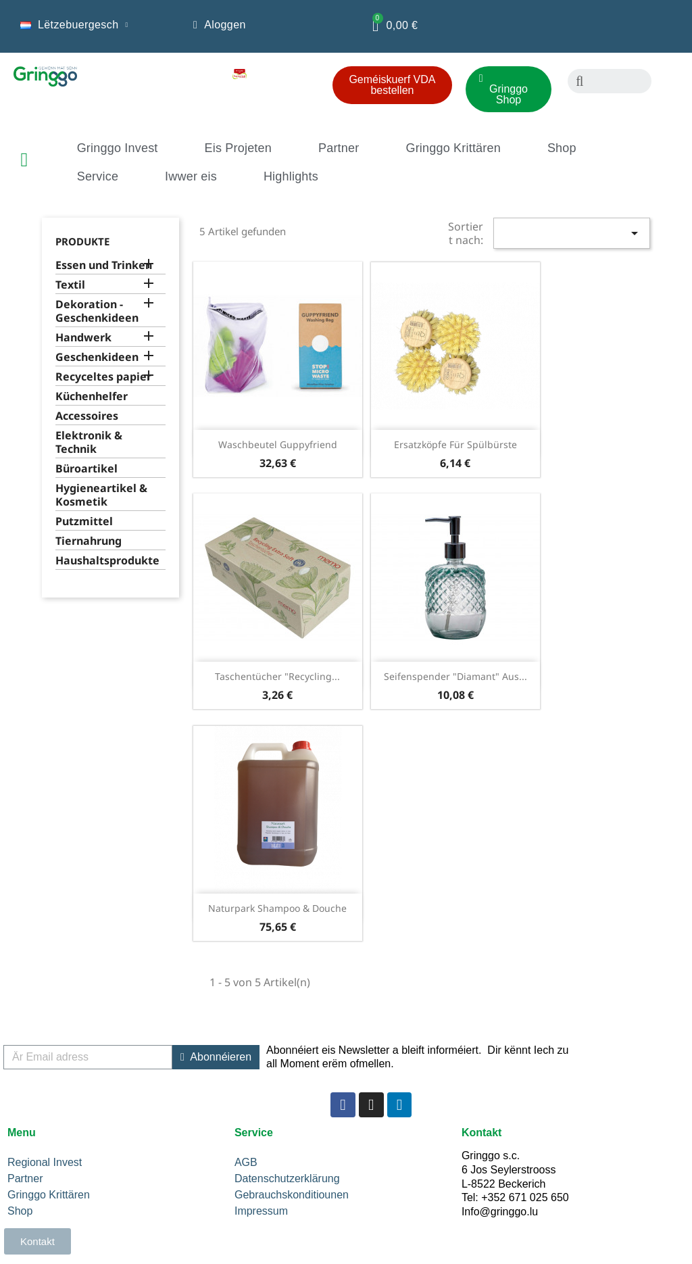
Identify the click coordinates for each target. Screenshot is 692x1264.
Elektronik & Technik (88, 442)
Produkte (82, 241)
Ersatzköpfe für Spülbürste (455, 444)
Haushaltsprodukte (107, 561)
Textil (70, 285)
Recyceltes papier (103, 377)
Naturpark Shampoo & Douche (277, 908)
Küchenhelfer (91, 396)
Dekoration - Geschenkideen (97, 311)
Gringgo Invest (117, 148)
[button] (392, 85)
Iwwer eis (191, 176)
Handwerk (83, 338)
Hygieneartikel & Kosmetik (101, 495)
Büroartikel (86, 469)
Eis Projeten (238, 148)
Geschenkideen (97, 357)
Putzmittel (84, 521)
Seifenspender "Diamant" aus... (455, 676)
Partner (338, 148)
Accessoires (86, 416)
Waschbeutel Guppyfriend (277, 444)
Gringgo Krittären (452, 148)
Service (97, 176)
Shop (561, 148)
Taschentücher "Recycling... (277, 676)
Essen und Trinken (103, 265)
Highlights (291, 176)
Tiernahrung (88, 541)
